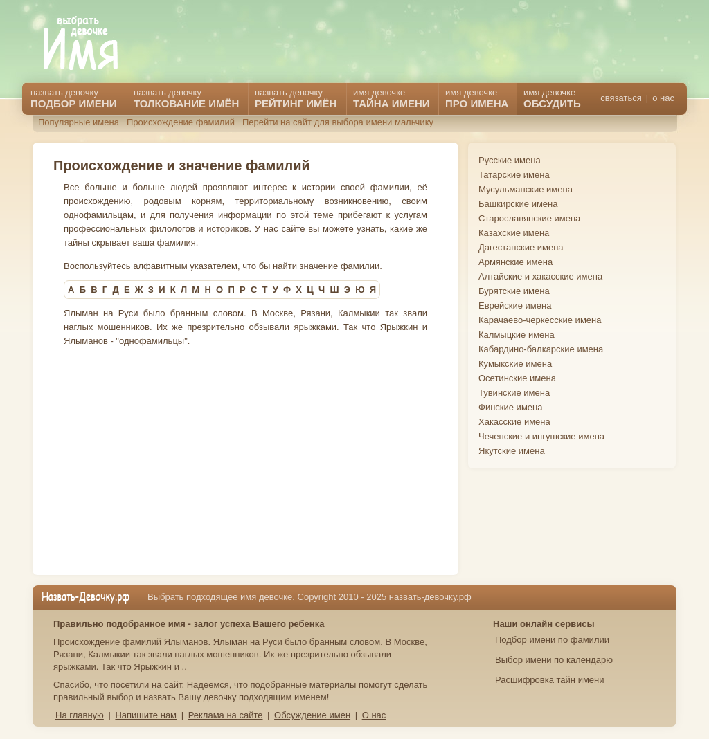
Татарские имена (514, 175)
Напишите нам (146, 715)
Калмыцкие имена (516, 334)
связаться (620, 98)
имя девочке (552, 98)
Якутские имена (511, 451)
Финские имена (510, 407)
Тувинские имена (514, 392)
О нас (374, 715)
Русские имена (509, 160)
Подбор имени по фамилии (552, 640)
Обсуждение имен (312, 715)
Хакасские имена (514, 422)
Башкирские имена (518, 204)
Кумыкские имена (515, 363)
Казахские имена (513, 233)
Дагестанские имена (521, 247)
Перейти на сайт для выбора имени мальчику (337, 122)
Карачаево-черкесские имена (539, 320)
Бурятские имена (514, 291)
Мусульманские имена (525, 189)
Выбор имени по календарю (554, 660)
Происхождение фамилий (181, 122)
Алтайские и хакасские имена (540, 276)
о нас (663, 98)
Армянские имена (515, 262)
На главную (79, 715)
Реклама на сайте (225, 715)
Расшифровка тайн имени (549, 680)
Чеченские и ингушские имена (541, 436)
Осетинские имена (517, 378)
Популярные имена (78, 122)
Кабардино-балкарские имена (540, 349)
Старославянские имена (529, 218)
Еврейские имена (514, 305)
